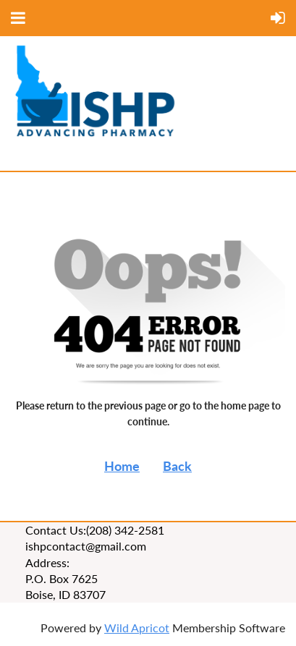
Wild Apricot (136, 627)
